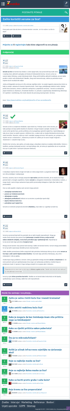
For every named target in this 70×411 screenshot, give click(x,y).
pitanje (10, 25)
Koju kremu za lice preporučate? (25, 389)
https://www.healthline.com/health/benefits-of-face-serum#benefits (29, 100)
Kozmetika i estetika (22, 25)
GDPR (22, 406)
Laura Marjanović (42, 392)
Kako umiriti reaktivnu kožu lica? (25, 307)
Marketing (26, 402)
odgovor (11, 66)
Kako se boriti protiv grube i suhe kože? (29, 380)
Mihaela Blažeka (19, 121)
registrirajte (20, 45)
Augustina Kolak (19, 66)
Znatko (17, 67)
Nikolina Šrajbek (42, 355)
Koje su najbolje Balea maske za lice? (28, 370)
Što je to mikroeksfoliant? (22, 338)
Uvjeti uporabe (9, 406)
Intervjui (15, 402)
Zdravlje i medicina (31, 301)
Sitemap (31, 406)
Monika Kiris (41, 311)
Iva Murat (40, 364)
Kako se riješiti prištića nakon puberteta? (30, 328)
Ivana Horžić (18, 231)
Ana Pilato (40, 383)
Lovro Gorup (41, 373)
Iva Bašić (31, 25)
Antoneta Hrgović (19, 168)
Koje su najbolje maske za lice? (24, 361)
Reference (39, 402)
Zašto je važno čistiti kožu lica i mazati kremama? (34, 298)
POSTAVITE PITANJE (32, 12)
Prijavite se (8, 45)
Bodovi (50, 402)
